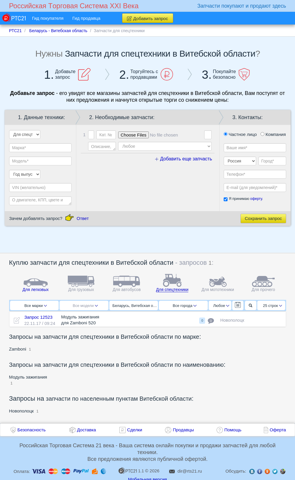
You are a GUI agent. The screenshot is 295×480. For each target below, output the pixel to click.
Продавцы (183, 429)
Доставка (86, 429)
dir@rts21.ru (189, 471)
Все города (185, 305)
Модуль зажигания (28, 376)
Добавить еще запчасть (183, 158)
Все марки (35, 305)
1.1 (131, 470)
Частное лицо (240, 134)
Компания (273, 134)
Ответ (83, 218)
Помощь (232, 429)
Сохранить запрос (263, 218)
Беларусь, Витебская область (135, 305)
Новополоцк (21, 410)
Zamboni (18, 348)
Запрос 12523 (38, 317)
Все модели (85, 305)
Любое (221, 305)
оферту (256, 199)
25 (272, 305)
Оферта (278, 429)
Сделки (134, 429)
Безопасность (31, 429)
